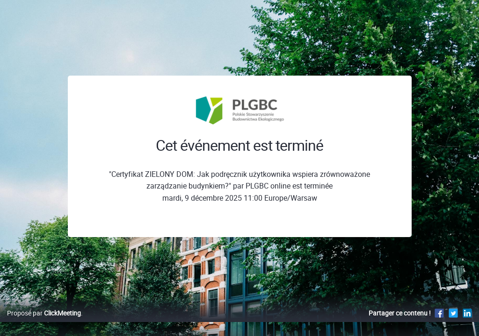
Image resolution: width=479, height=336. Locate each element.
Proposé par (44, 322)
